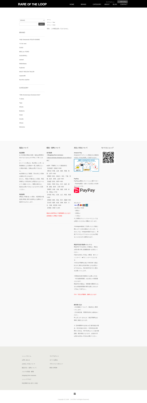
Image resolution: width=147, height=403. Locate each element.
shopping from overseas (29, 375)
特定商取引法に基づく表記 (30, 383)
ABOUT (107, 4)
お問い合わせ (26, 360)
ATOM (55, 367)
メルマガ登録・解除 (28, 371)
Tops (54, 22)
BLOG (115, 4)
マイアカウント (110, 2)
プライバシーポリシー (56, 364)
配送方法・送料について (29, 367)
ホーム (49, 19)
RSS (51, 367)
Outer (54, 25)
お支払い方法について (28, 364)
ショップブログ (26, 379)
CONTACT (123, 4)
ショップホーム (26, 356)
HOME (72, 4)
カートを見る (54, 360)
